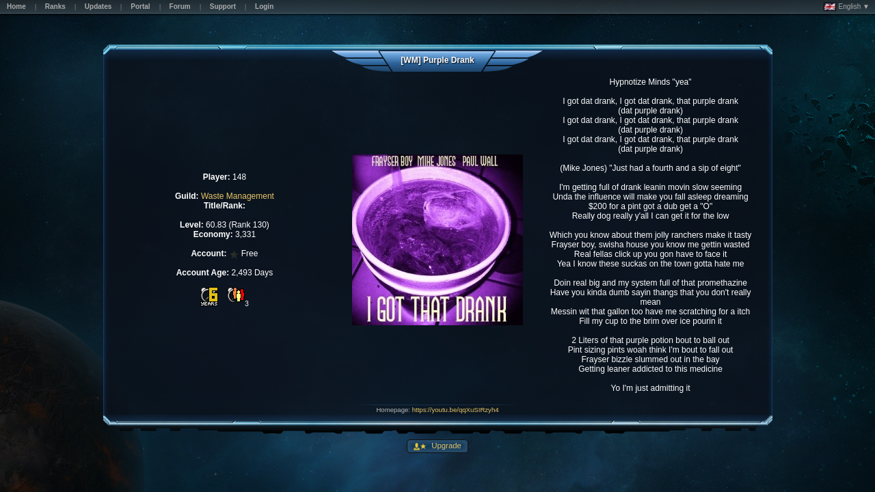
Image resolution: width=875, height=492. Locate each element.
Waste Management (237, 196)
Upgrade (445, 445)
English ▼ (847, 7)
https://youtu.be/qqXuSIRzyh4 (455, 409)
